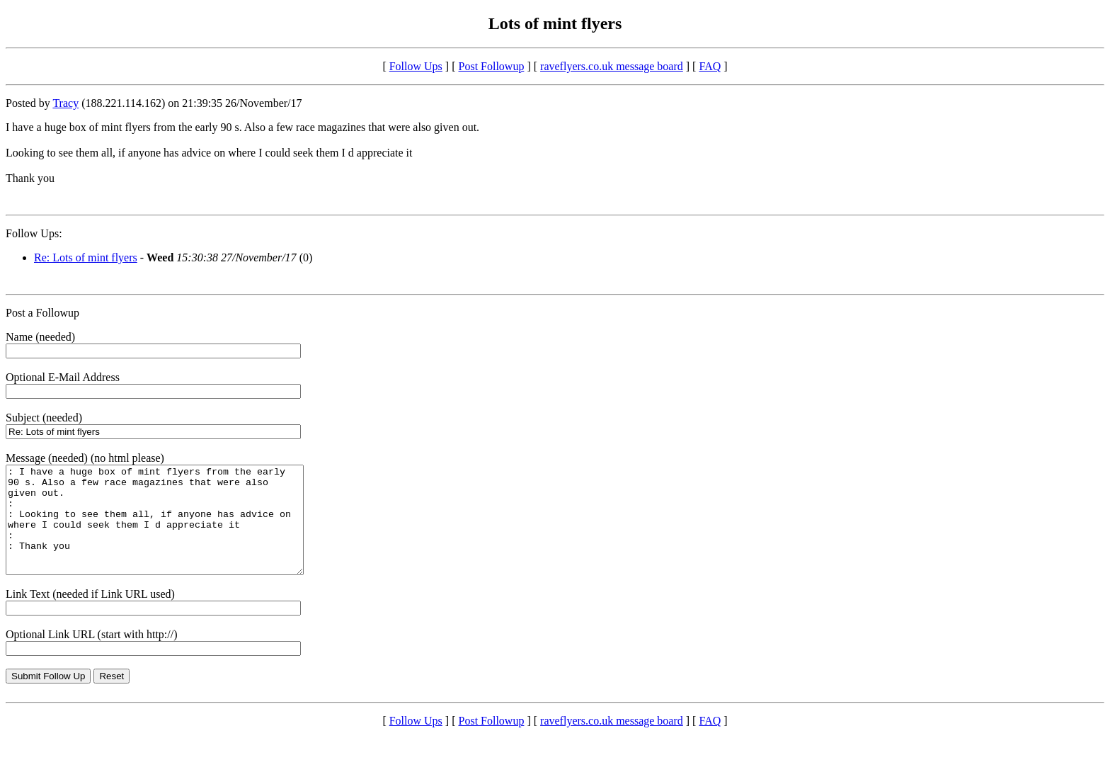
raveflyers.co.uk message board (611, 66)
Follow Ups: (34, 233)
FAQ (710, 66)
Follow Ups (415, 66)
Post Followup (492, 66)
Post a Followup (42, 313)
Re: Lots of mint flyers (85, 257)
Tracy (65, 103)
